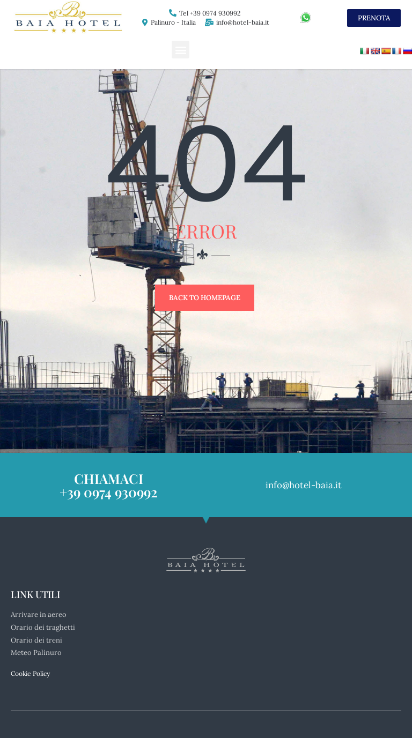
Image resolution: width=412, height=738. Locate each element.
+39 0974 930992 (109, 489)
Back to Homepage (204, 297)
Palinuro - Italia (173, 22)
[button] (180, 49)
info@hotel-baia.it (242, 22)
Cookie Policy (30, 671)
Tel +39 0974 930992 (209, 13)
